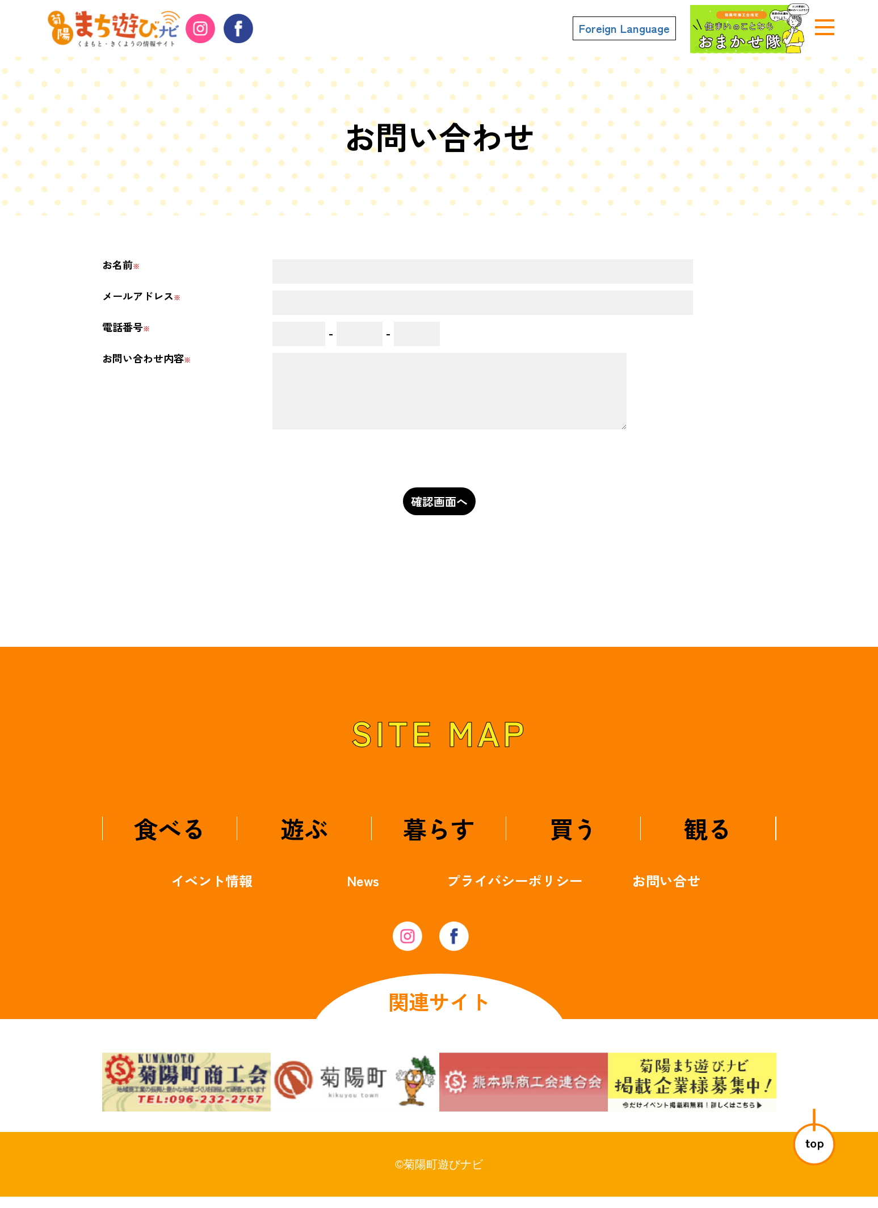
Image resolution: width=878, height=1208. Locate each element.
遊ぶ (304, 839)
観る (708, 839)
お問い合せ (666, 892)
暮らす (438, 839)
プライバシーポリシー (515, 892)
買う (573, 839)
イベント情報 (212, 892)
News (363, 892)
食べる (169, 839)
